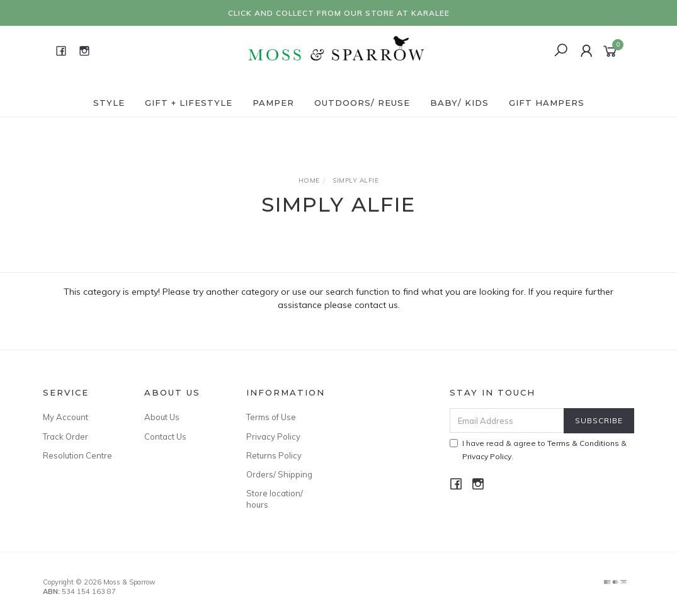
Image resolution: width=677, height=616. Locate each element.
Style (109, 103)
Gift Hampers (546, 103)
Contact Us (165, 436)
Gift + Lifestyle (188, 103)
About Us (161, 417)
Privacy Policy (273, 436)
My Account (65, 417)
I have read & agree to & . (538, 449)
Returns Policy (274, 455)
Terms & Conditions (583, 443)
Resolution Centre (77, 455)
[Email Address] (507, 420)
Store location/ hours (274, 499)
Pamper (273, 103)
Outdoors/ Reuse (362, 103)
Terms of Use (271, 417)
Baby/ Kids (459, 103)
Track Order (65, 436)
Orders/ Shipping (279, 474)
